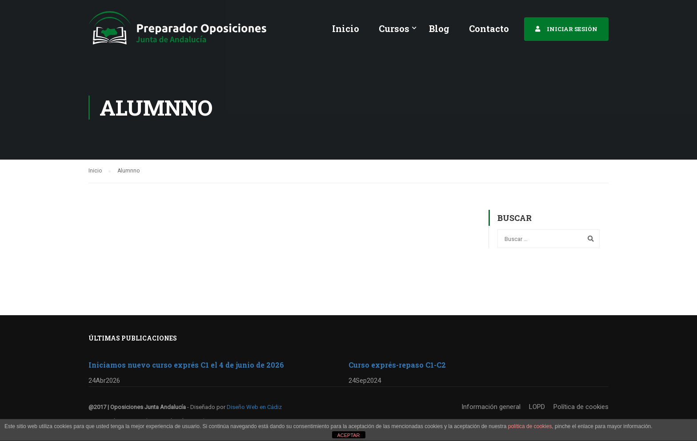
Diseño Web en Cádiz (254, 407)
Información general (491, 407)
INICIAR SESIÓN (572, 29)
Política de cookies (581, 407)
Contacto (489, 28)
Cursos (394, 28)
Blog (439, 28)
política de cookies (530, 426)
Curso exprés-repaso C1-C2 (397, 364)
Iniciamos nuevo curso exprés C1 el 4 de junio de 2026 (186, 364)
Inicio (345, 28)
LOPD (537, 407)
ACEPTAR (348, 435)
